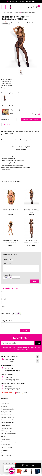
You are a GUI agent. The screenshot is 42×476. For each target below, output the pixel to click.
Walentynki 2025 (6, 428)
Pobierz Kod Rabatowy (8, 442)
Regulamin (4, 450)
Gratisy (3, 436)
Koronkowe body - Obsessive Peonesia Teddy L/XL (10, 241)
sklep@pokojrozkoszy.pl (12, 371)
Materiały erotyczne (7, 431)
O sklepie (4, 406)
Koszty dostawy (5, 88)
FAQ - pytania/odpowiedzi (9, 433)
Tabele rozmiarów (16, 88)
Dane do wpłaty (6, 444)
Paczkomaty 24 (6, 414)
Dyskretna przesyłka (7, 409)
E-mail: (3, 299)
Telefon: (4, 306)
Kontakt (3, 453)
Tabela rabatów (6, 425)
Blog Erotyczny (6, 455)
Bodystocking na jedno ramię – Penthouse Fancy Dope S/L (10, 210)
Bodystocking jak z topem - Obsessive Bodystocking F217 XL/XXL (31, 211)
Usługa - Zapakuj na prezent (18, 110)
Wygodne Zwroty (7, 447)
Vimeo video (4, 475)
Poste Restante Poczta (8, 420)
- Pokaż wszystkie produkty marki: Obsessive (17, 22)
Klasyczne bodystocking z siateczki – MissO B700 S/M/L (31, 241)
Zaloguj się (4, 398)
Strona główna (5, 12)
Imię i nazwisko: (6, 292)
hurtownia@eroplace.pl (12, 380)
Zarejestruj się (5, 401)
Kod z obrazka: (11, 313)
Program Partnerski (7, 423)
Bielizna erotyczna (15, 12)
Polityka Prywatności (7, 417)
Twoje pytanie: (6, 321)
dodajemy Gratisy (19, 139)
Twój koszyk (5, 403)
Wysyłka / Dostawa (7, 412)
